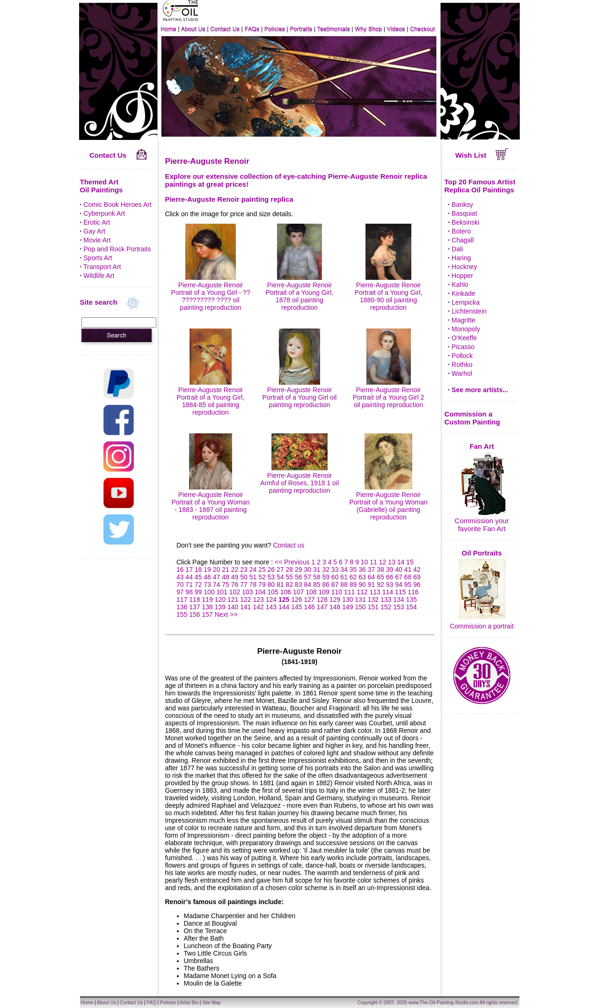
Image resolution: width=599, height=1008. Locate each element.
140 (232, 607)
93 (390, 584)
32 (325, 569)
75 (225, 584)
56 (298, 577)
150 (360, 607)
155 (181, 614)
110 (336, 592)
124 (271, 599)
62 (353, 577)
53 (271, 577)
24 (253, 569)
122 (245, 599)
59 (325, 577)
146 (309, 607)
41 (408, 569)
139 (220, 607)
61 (344, 577)
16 (180, 569)
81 (280, 584)
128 (322, 599)
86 (325, 584)
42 (417, 569)
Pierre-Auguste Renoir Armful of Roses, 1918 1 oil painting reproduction (299, 479)
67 (398, 577)
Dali (457, 249)
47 (216, 577)
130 (347, 599)
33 (335, 569)
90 (362, 584)
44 (189, 577)
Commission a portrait (481, 626)
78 (253, 584)
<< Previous (293, 562)
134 (398, 599)
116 (413, 592)
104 (260, 592)
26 (271, 569)
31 (317, 569)
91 (371, 584)
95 (408, 584)
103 (247, 592)
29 (298, 569)
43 (180, 577)
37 (371, 569)
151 (373, 607)
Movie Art (96, 240)
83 (298, 584)
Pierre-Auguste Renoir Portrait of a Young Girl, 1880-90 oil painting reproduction (389, 292)
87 (335, 584)
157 (207, 614)
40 (398, 569)
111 (349, 592)
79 (262, 584)
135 (411, 599)
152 (385, 607)
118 (194, 599)
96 (417, 584)
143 (271, 607)
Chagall (463, 240)
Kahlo (460, 284)
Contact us (288, 545)
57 (307, 577)
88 (344, 584)
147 (322, 607)
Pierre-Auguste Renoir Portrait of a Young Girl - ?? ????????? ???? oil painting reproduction (210, 292)
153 (398, 607)
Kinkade (463, 293)
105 (273, 592)
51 (253, 577)
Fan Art (482, 446)
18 (198, 569)
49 (235, 577)
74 (216, 584)
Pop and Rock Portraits (117, 249)
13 (391, 562)
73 (207, 584)
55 (289, 577)
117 (181, 599)
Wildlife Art (98, 275)
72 (198, 584)
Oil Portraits (482, 553)
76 (235, 584)
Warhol (462, 373)
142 (258, 607)
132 (373, 599)
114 (387, 592)
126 (296, 599)
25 (262, 569)
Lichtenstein (469, 311)
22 (235, 569)
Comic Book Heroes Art (117, 204)
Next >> (226, 614)
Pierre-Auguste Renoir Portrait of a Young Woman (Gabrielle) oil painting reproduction (388, 502)
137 (194, 607)
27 (280, 569)
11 (373, 562)
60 (335, 577)
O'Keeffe (464, 338)
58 (317, 577)
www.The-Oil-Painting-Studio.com (444, 1002)
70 (180, 584)
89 (353, 584)
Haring (461, 258)
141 (245, 607)
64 (371, 577)
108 (311, 592)
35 (353, 569)
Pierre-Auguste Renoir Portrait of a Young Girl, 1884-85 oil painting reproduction (211, 397)
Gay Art (94, 231)
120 (220, 599)
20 (216, 569)
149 (347, 607)
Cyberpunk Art (104, 213)
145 (296, 607)
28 (289, 569)
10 (364, 562)
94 (398, 584)
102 (234, 592)
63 (362, 577)
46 (207, 577)
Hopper (462, 275)
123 (258, 599)
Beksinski (465, 222)
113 (375, 592)
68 (408, 577)
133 (385, 599)
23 (244, 569)
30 (307, 569)
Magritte (463, 320)
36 (362, 569)
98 (189, 592)
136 (181, 607)
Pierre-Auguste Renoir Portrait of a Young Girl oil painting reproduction (300, 394)
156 (194, 614)
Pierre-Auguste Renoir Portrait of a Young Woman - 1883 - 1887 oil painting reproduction (210, 502)
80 (271, 584)
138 (207, 607)
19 (207, 569)
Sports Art (97, 258)
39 (390, 569)
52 (262, 577)
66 (390, 577)
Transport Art (102, 266)
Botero (461, 231)
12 (383, 562)
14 (401, 562)
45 (198, 577)
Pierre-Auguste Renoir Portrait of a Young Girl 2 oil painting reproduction (388, 394)
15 (410, 562)
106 (285, 592)
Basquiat (464, 213)
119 (207, 599)
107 (298, 592)
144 (283, 607)
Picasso (463, 347)
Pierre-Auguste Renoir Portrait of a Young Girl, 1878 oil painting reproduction (300, 292)
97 (180, 592)
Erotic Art (96, 222)
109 (324, 592)
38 (380, 569)
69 (417, 577)
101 (222, 592)
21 (225, 569)
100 (209, 592)
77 (244, 584)
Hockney (464, 266)
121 (232, 599)
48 (225, 577)
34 (344, 569)
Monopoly (466, 329)
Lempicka (466, 302)
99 (198, 592)
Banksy (462, 204)
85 (317, 584)
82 (289, 584)
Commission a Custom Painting (472, 418)
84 (307, 584)
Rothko (462, 364)
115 (400, 592)
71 (189, 584)
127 (309, 599)
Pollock (462, 355)
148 (334, 607)
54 (280, 577)
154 (411, 607)
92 (380, 584)
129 (334, 599)
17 (189, 569)
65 (380, 577)
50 (244, 577)
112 (362, 592)
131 (360, 599)
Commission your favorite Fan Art (482, 525)
